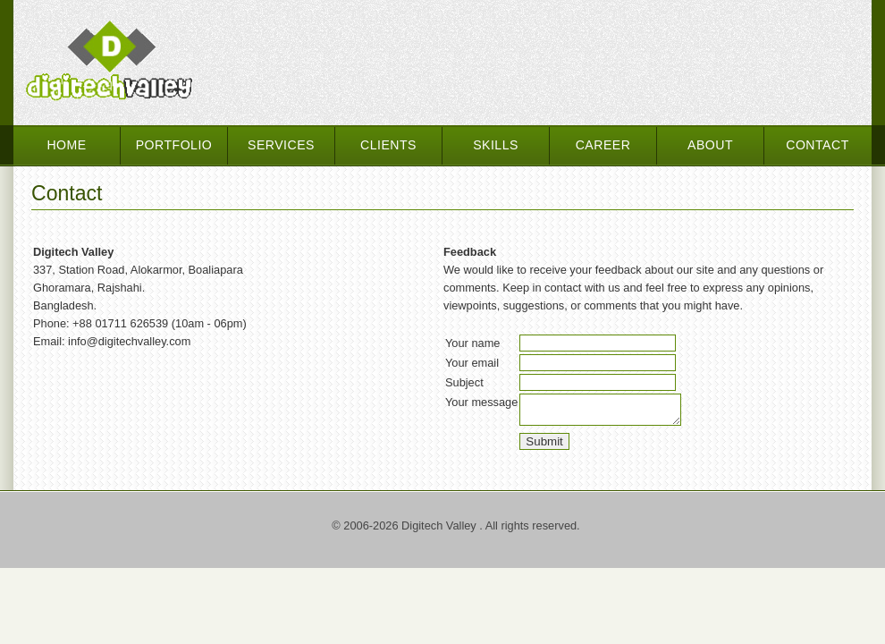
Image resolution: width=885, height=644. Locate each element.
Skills (495, 145)
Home (66, 145)
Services (281, 145)
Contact (817, 145)
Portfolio (174, 145)
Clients (388, 145)
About (710, 145)
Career (603, 145)
